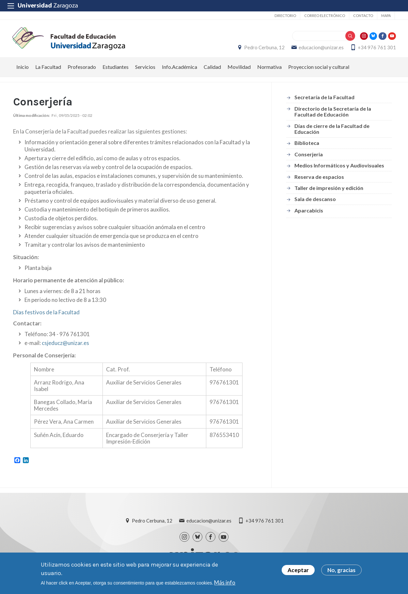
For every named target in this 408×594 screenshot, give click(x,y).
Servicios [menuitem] (145, 70)
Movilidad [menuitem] (239, 70)
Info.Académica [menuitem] (179, 70)
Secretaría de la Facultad (324, 101)
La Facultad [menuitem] (48, 70)
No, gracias (341, 570)
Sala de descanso (315, 202)
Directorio (285, 15)
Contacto (363, 15)
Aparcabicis (308, 214)
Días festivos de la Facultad (46, 315)
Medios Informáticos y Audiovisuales (339, 169)
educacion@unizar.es (320, 49)
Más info (224, 583)
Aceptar (298, 570)
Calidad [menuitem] (212, 70)
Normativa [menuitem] (269, 70)
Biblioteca (306, 146)
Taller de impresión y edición (328, 191)
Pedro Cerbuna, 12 (263, 49)
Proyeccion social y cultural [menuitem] (318, 70)
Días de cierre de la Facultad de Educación (331, 132)
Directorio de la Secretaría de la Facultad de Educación (332, 115)
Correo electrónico (324, 15)
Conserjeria (308, 158)
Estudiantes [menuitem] (115, 70)
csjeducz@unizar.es (65, 346)
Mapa (386, 15)
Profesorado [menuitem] (82, 70)
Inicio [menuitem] (22, 70)
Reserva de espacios (319, 180)
